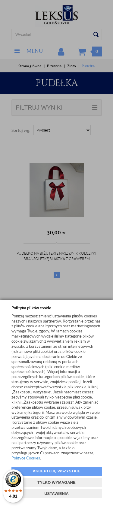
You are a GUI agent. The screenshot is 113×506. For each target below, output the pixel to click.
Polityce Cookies (25, 458)
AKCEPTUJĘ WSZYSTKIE (56, 471)
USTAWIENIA (56, 493)
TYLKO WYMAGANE (56, 482)
